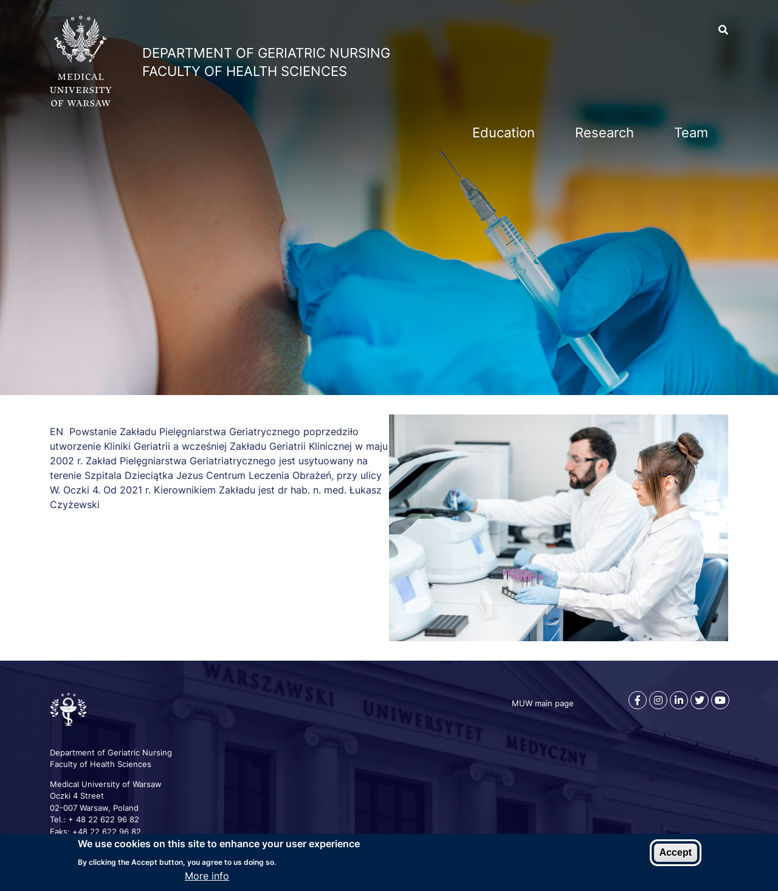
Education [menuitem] (503, 132)
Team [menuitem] (691, 132)
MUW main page (543, 703)
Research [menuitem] (604, 132)
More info (207, 876)
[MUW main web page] (81, 103)
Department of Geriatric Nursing (266, 53)
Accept (675, 852)
